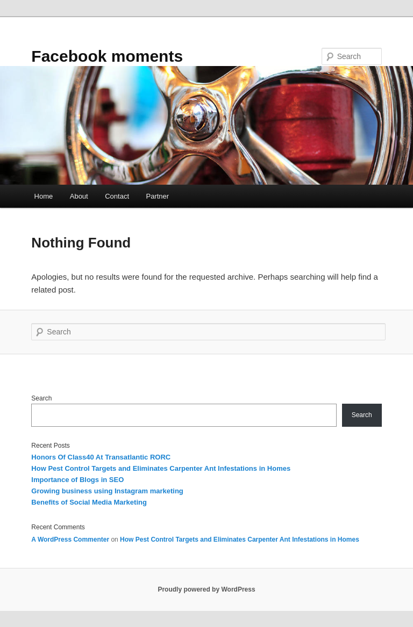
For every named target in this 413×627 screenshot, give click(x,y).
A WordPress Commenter (70, 539)
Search (41, 398)
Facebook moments (107, 56)
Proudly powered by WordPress (206, 589)
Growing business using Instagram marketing (107, 491)
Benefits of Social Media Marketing (89, 502)
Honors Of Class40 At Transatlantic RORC (100, 457)
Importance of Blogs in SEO (77, 480)
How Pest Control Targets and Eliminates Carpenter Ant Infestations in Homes (160, 468)
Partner (157, 196)
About (79, 196)
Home (43, 196)
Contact (117, 196)
